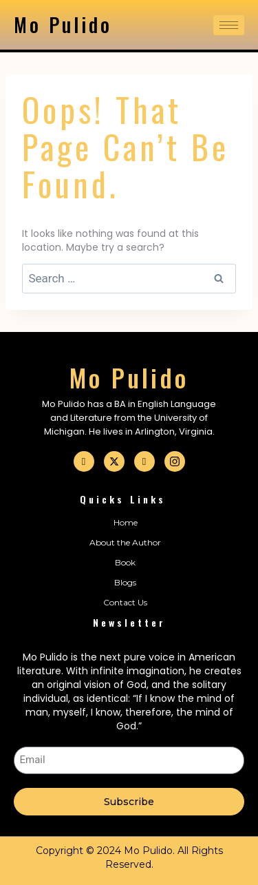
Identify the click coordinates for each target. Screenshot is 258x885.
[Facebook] (84, 461)
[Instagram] (174, 461)
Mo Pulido (63, 24)
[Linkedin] (144, 461)
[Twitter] (114, 461)
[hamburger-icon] (228, 25)
